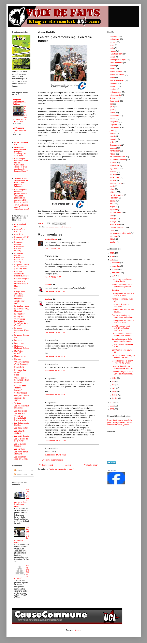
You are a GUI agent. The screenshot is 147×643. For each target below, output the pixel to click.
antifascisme (114, 39)
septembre (116, 273)
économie (113, 83)
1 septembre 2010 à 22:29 (55, 332)
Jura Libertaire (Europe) (20, 302)
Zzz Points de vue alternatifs (21, 453)
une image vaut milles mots (61, 227)
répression (114, 210)
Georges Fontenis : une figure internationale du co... (123, 356)
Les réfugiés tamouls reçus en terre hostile (122, 280)
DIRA (16, 289)
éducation (113, 86)
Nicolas (48, 285)
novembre (116, 266)
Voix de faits (111, 470)
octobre (115, 270)
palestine (113, 172)
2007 (112, 409)
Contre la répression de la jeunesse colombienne (121, 340)
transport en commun (118, 227)
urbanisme (114, 236)
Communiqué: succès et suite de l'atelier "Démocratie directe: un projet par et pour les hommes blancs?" (21, 165)
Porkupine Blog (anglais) (20, 371)
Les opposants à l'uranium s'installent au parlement (122, 335)
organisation (114, 169)
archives (113, 42)
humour (48, 227)
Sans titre (115, 290)
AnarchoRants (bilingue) (19, 230)
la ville (112, 142)
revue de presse (116, 213)
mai (113, 385)
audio (112, 48)
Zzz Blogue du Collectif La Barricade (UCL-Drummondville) (20, 417)
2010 (112, 260)
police (112, 189)
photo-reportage (116, 183)
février (114, 395)
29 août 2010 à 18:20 (53, 248)
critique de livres (116, 72)
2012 (112, 253)
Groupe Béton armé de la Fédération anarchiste (19, 295)
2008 (112, 406)
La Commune (18, 128)
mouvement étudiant (117, 157)
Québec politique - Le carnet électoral (21, 379)
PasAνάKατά (19, 367)
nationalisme (114, 166)
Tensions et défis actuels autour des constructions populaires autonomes (21, 182)
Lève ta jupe (19, 343)
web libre (113, 242)
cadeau (112, 57)
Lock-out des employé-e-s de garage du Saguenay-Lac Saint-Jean (20, 151)
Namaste (17, 359)
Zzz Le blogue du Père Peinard (21, 440)
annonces (113, 36)
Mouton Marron (51, 239)
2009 (112, 403)
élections (113, 89)
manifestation (115, 151)
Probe (16, 375)
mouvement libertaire (118, 160)
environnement (115, 92)
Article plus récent (46, 465)
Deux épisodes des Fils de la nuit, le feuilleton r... (123, 294)
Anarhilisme (19, 234)
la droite (113, 136)
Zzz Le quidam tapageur (20, 445)
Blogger (77, 630)
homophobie (114, 116)
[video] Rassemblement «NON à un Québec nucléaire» (121, 328)
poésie (112, 186)
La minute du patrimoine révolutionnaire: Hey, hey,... (123, 367)
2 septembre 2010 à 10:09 (55, 356)
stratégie (113, 222)
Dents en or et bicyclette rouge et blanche (21, 284)
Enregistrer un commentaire (52, 460)
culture (112, 77)
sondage (113, 219)
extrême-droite (115, 95)
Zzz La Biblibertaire (21, 436)
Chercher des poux (21, 279)
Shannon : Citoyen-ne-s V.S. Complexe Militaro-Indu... (122, 373)
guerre (112, 110)
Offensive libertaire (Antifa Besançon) (21, 363)
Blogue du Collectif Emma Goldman (19, 102)
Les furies (18, 340)
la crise (112, 133)
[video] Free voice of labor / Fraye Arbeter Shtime (122, 362)
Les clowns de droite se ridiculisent (121, 305)
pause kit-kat (114, 177)
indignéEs (113, 125)
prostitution (114, 198)
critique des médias (117, 75)
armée (112, 45)
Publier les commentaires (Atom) (61, 469)
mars (114, 391)
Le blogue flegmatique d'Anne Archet (21, 330)
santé (112, 216)
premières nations (116, 195)
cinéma (112, 69)
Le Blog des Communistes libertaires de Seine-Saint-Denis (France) (21, 321)
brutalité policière (116, 54)
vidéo (112, 239)
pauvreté (113, 180)
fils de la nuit (114, 101)
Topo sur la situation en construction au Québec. (122, 316)
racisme (113, 201)
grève (112, 107)
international (114, 127)
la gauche (113, 139)
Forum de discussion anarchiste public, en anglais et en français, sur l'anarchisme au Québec (119, 422)
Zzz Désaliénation (21, 428)
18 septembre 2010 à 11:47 (55, 441)
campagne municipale (118, 60)
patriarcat (113, 174)
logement (113, 148)
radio (112, 204)
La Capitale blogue (21, 306)
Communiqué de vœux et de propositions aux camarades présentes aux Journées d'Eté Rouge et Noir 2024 (21, 196)
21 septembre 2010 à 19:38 (55, 455)
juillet (114, 378)
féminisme (114, 98)
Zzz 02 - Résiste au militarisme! (21, 407)
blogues (113, 51)
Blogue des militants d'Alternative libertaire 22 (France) (19, 246)
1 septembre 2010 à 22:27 (55, 291)
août (114, 276)
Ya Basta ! (18, 403)
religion (112, 207)
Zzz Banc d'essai (20, 411)
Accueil (68, 465)
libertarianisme (115, 145)
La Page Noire (20, 314)
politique (113, 192)
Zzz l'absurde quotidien (19, 432)
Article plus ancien (91, 465)
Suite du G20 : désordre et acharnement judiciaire (122, 286)
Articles (18, 470)
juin (113, 381)
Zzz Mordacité (19, 449)
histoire (112, 113)
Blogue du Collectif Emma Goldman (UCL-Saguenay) (21, 267)
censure (113, 66)
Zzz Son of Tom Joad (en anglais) (21, 458)
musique (113, 163)
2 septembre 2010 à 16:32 (55, 371)
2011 (112, 256)
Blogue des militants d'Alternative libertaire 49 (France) (19, 257)
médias (112, 154)
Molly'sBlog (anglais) (18, 352)
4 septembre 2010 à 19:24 (55, 395)
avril (114, 388)
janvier (115, 398)
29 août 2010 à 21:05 (53, 277)
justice (112, 130)
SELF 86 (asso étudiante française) (20, 388)
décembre (116, 263)
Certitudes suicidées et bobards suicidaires (21, 274)
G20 (111, 104)
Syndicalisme (115, 224)
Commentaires (20, 475)
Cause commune (116, 63)
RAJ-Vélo (18, 383)
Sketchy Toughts (20, 393)
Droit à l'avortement (117, 80)
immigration (114, 121)
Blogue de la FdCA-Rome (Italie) (22, 238)
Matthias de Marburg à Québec (21, 347)
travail (112, 230)
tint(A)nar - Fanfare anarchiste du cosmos (21, 398)
